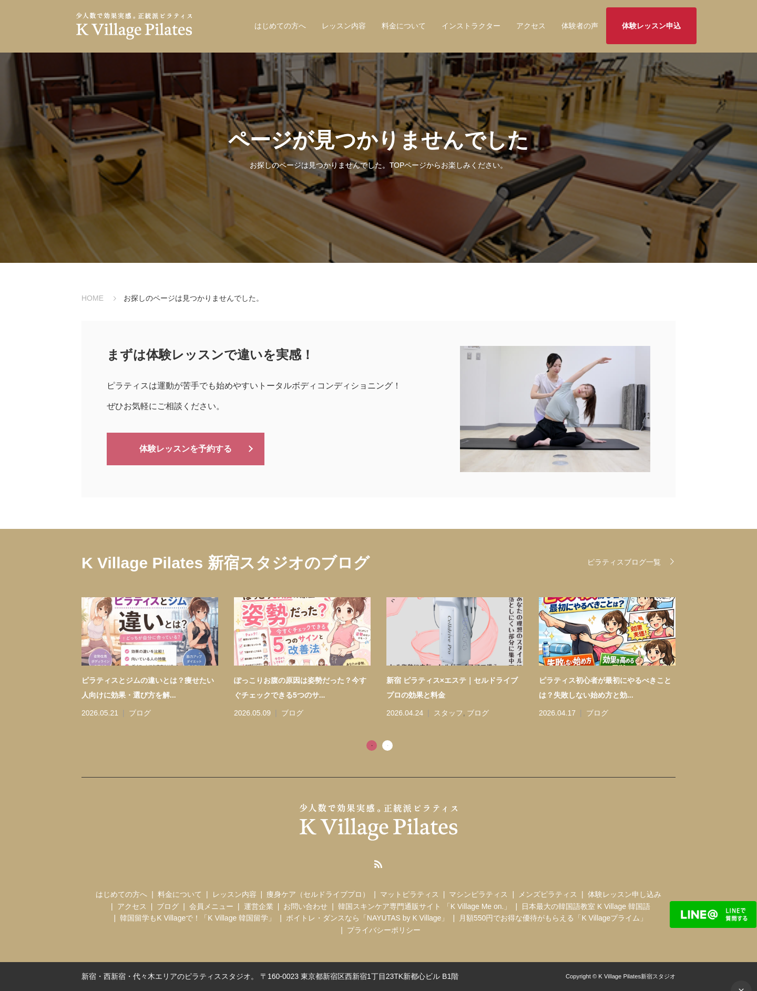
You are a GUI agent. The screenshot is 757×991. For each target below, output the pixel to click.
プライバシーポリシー (384, 930)
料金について (404, 26)
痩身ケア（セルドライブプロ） (318, 894)
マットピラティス (409, 894)
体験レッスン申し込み (624, 894)
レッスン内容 (344, 26)
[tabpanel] (386, 658)
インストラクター (471, 26)
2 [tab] (387, 745)
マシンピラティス (478, 894)
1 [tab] (371, 745)
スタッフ (448, 713)
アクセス (531, 26)
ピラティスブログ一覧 (624, 562)
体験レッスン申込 (651, 26)
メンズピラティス (547, 894)
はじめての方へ (280, 26)
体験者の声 (579, 26)
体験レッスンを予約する (185, 448)
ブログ (140, 713)
